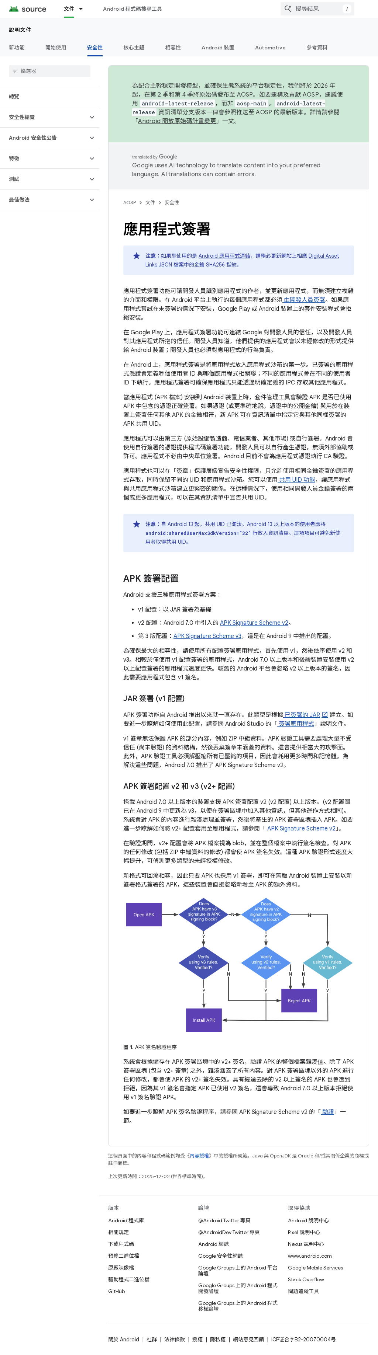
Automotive (270, 47)
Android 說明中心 (308, 1220)
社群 (152, 1339)
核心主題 (134, 47)
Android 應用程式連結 (224, 255)
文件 (150, 202)
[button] (43, 117)
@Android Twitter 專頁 (224, 1220)
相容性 (173, 47)
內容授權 (199, 1156)
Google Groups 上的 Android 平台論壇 (238, 1270)
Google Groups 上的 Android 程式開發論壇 (238, 1288)
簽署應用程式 (295, 724)
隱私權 (218, 1339)
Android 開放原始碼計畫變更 (177, 121)
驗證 (327, 1112)
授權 (197, 1339)
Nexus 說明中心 (306, 1244)
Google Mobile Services (315, 1267)
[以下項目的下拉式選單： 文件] (84, 9)
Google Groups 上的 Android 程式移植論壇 (238, 1306)
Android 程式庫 (126, 1220)
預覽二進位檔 (123, 1256)
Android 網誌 (213, 1244)
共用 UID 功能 (296, 480)
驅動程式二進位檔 (129, 1279)
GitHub (116, 1291)
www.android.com (310, 1256)
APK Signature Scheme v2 (254, 623)
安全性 (172, 202)
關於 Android (123, 1339)
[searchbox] (49, 71)
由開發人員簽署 (303, 300)
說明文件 (20, 30)
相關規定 (118, 1232)
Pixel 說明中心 (304, 1232)
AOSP (129, 202)
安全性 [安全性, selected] (95, 47)
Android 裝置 (218, 47)
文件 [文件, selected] (69, 9)
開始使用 (55, 47)
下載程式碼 (121, 1244)
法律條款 (174, 1339)
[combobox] (317, 8)
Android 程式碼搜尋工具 (132, 9)
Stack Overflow (306, 1279)
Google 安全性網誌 (220, 1256)
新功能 (17, 47)
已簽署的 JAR (301, 715)
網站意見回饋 (248, 1339)
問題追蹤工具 (303, 1291)
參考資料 (316, 47)
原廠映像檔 (121, 1267)
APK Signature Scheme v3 (207, 636)
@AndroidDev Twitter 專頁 (229, 1232)
